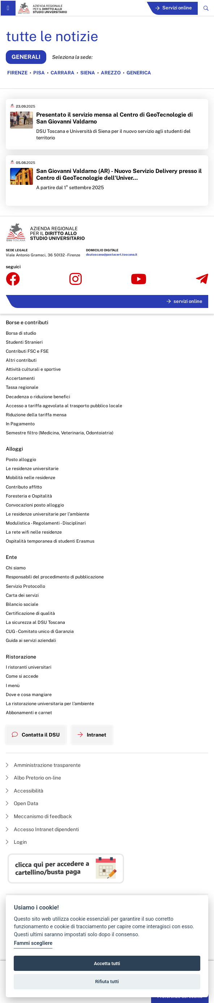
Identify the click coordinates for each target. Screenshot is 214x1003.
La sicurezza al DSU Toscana (35, 622)
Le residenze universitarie (32, 468)
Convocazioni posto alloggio (35, 505)
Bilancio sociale (22, 604)
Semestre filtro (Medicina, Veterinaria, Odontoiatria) (60, 432)
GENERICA (139, 72)
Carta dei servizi (22, 595)
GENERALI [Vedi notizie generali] (26, 56)
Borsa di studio (21, 333)
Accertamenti (20, 378)
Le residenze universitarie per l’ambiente (47, 514)
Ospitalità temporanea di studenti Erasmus (50, 541)
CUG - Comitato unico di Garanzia (40, 631)
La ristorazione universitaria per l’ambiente (50, 703)
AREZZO (111, 72)
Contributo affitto (24, 487)
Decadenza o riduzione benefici (38, 396)
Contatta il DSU (36, 735)
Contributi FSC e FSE (27, 351)
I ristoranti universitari (28, 667)
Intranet (92, 735)
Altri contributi (21, 360)
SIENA (87, 72)
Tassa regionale (22, 387)
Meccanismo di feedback (39, 816)
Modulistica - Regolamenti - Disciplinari (46, 523)
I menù (13, 685)
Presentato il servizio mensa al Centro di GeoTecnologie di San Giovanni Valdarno (114, 118)
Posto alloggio (21, 459)
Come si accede (22, 676)
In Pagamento (20, 423)
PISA (39, 72)
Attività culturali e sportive (33, 369)
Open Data (22, 803)
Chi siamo (16, 567)
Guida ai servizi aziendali (31, 640)
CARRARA (62, 72)
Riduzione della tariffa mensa (36, 414)
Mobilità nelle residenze (30, 477)
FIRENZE (17, 72)
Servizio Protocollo (25, 586)
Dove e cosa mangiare (29, 694)
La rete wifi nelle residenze (34, 532)
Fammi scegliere (33, 943)
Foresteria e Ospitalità (29, 496)
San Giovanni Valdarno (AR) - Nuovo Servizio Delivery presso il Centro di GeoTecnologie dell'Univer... (119, 174)
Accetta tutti (107, 963)
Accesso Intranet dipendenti (42, 829)
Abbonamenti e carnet (29, 712)
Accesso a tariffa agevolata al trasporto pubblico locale (64, 405)
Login (16, 842)
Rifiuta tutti (107, 981)
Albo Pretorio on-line (33, 778)
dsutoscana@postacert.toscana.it (111, 254)
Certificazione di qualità (30, 613)
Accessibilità (24, 791)
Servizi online (173, 7)
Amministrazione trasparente (43, 765)
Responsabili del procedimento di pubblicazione (55, 576)
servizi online (184, 301)
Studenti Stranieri (24, 342)
